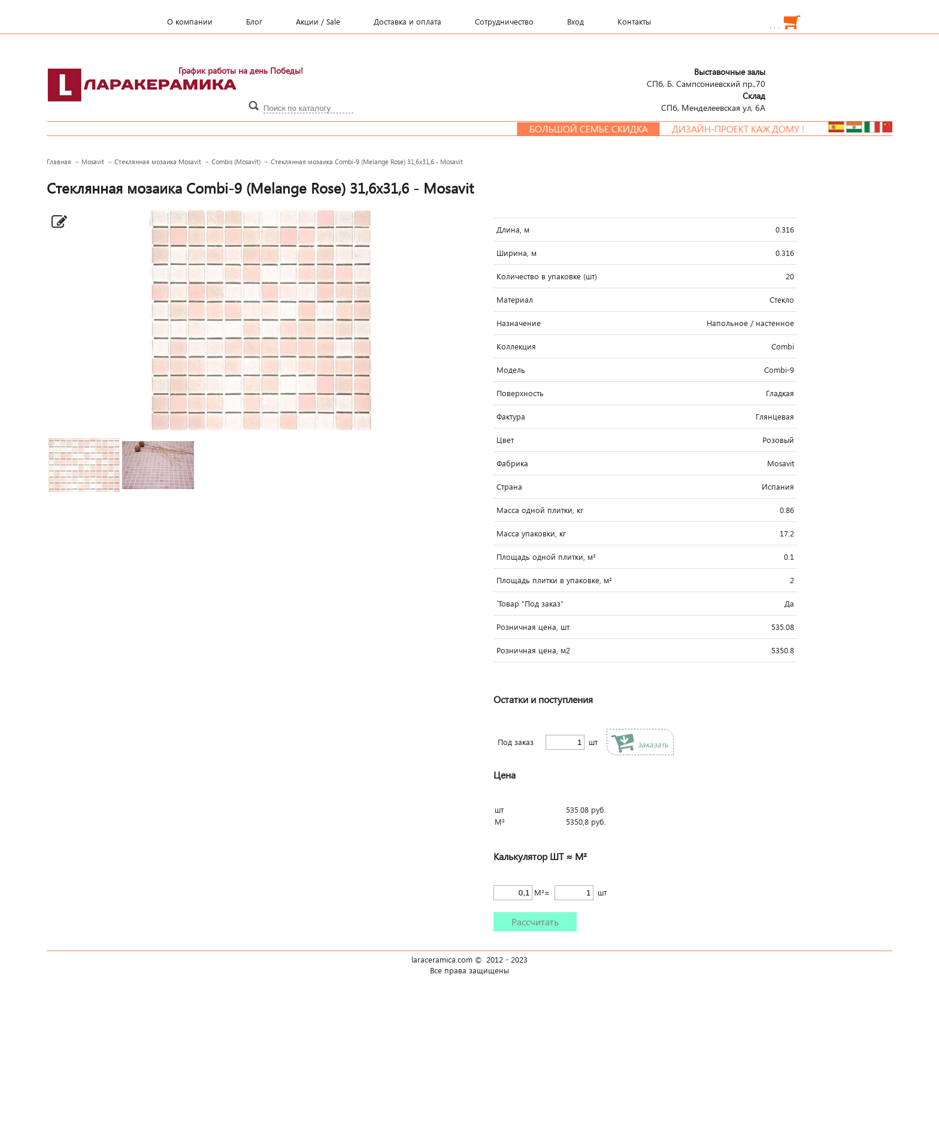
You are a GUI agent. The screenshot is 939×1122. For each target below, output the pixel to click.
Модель (510, 369)
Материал (514, 299)
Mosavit (92, 161)
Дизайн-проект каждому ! (758, 128)
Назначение (518, 323)
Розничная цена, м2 (533, 650)
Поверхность (520, 393)
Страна (509, 486)
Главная (59, 161)
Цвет (505, 440)
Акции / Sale (318, 21)
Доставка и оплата (407, 21)
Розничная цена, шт (533, 627)
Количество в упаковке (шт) (546, 276)
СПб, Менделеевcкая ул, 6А (713, 101)
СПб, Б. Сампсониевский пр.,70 (706, 77)
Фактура (510, 416)
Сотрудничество (504, 21)
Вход (575, 21)
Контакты (634, 21)
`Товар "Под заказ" (530, 603)
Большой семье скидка (608, 128)
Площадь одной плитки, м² (546, 556)
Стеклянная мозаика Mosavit (157, 161)
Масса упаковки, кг (531, 533)
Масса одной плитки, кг (539, 510)
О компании (190, 21)
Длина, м (512, 229)
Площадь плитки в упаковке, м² (554, 580)
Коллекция (516, 346)
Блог (254, 21)
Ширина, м (516, 253)
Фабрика (512, 463)
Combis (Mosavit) (236, 161)
